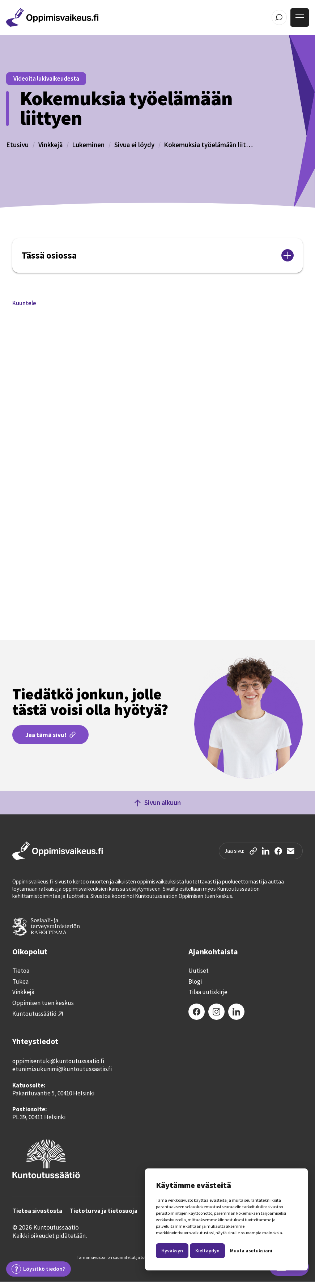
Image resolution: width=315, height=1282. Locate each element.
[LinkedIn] (236, 1012)
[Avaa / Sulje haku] (279, 17)
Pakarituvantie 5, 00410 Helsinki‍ (53, 1093)
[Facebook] (196, 1012)
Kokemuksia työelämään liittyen (209, 145)
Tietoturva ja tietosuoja (103, 1211)
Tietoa (20, 971)
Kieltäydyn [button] (207, 1250)
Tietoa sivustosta (37, 1211)
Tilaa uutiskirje (207, 992)
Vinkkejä (50, 145)
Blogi (195, 982)
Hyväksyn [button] (172, 1250)
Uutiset (198, 971)
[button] (24, 303)
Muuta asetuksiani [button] (251, 1250)
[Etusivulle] (52, 17)
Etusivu (17, 145)
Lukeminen (88, 145)
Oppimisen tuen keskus (43, 1003)
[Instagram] (216, 1012)
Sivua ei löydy (134, 145)
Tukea (20, 982)
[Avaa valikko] (299, 17)
